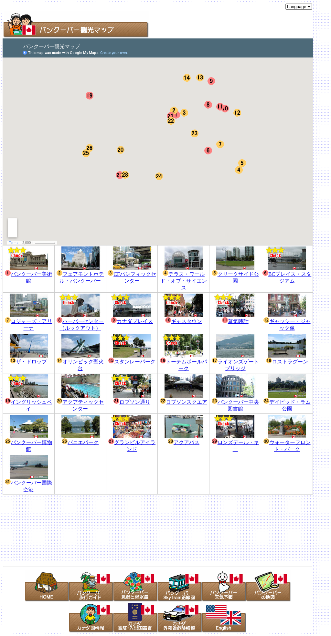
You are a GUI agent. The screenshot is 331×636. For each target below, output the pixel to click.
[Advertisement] (236, 27)
